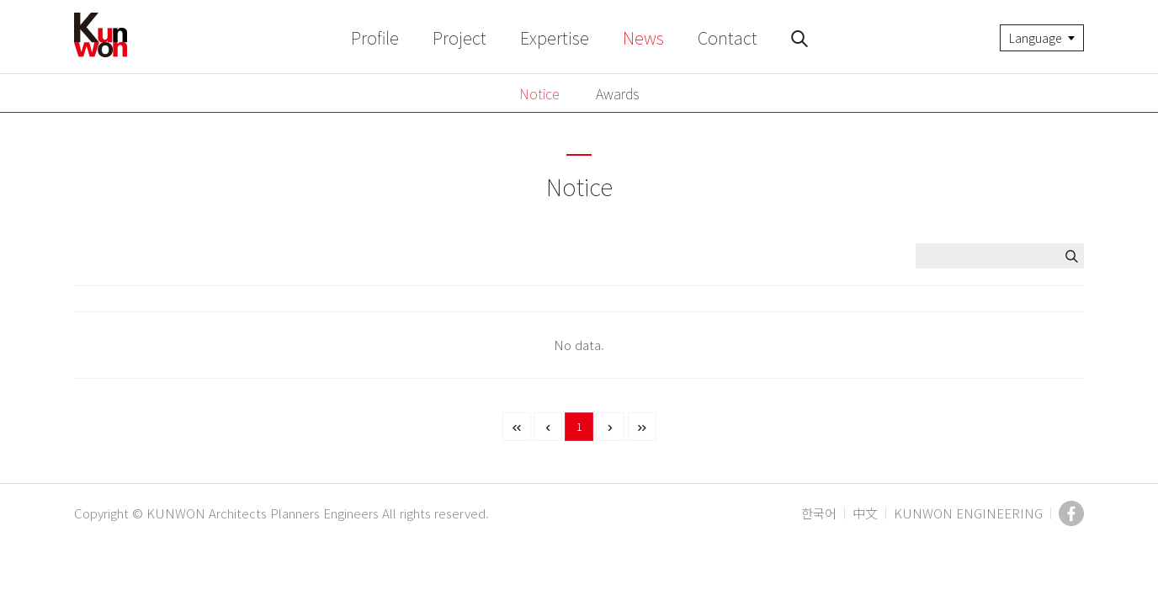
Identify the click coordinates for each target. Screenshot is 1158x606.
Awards (617, 93)
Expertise (554, 37)
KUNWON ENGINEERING (968, 513)
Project (459, 37)
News (643, 37)
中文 (865, 513)
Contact (727, 37)
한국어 (819, 513)
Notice (539, 93)
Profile (375, 37)
